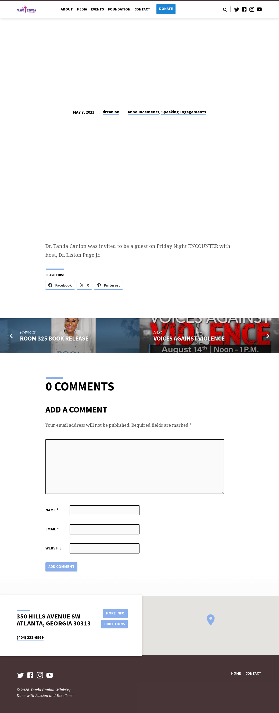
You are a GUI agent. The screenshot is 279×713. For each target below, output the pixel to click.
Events (97, 9)
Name (51, 509)
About (67, 9)
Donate (166, 8)
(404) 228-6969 (30, 637)
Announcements (143, 111)
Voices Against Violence (189, 338)
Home (236, 673)
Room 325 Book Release (54, 338)
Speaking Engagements (183, 111)
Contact (142, 9)
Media (82, 9)
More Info (114, 613)
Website (53, 548)
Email (52, 528)
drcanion (111, 111)
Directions (114, 623)
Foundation (119, 9)
